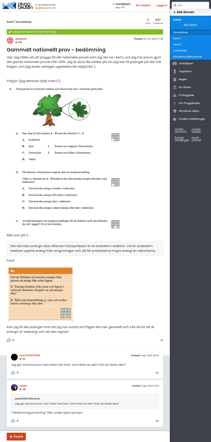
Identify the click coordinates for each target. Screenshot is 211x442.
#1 (161, 340)
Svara (18, 436)
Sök (175, 5)
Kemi (10, 22)
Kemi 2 (177, 44)
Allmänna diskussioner (187, 57)
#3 (157, 372)
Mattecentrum (45, 7)
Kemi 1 (177, 38)
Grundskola (23, 22)
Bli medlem (143, 5)
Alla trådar (190, 25)
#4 (157, 421)
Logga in (161, 5)
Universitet (180, 50)
